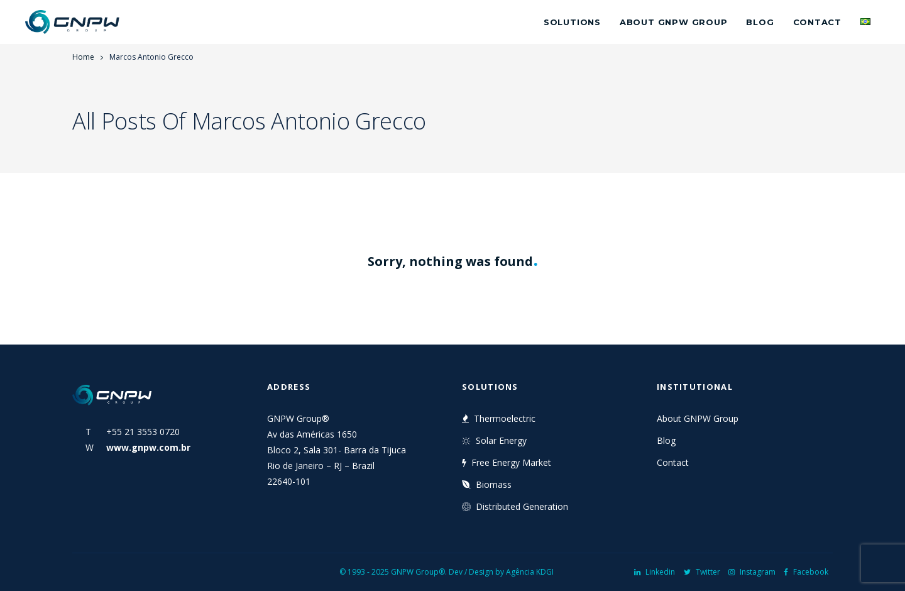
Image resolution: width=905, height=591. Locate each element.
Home (83, 57)
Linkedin (654, 571)
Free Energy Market (506, 462)
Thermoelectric (498, 418)
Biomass (487, 484)
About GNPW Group (673, 22)
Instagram (752, 571)
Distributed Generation (515, 506)
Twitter (702, 571)
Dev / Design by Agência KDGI (501, 571)
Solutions (572, 22)
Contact (817, 22)
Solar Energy (494, 440)
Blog (760, 22)
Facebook (806, 571)
